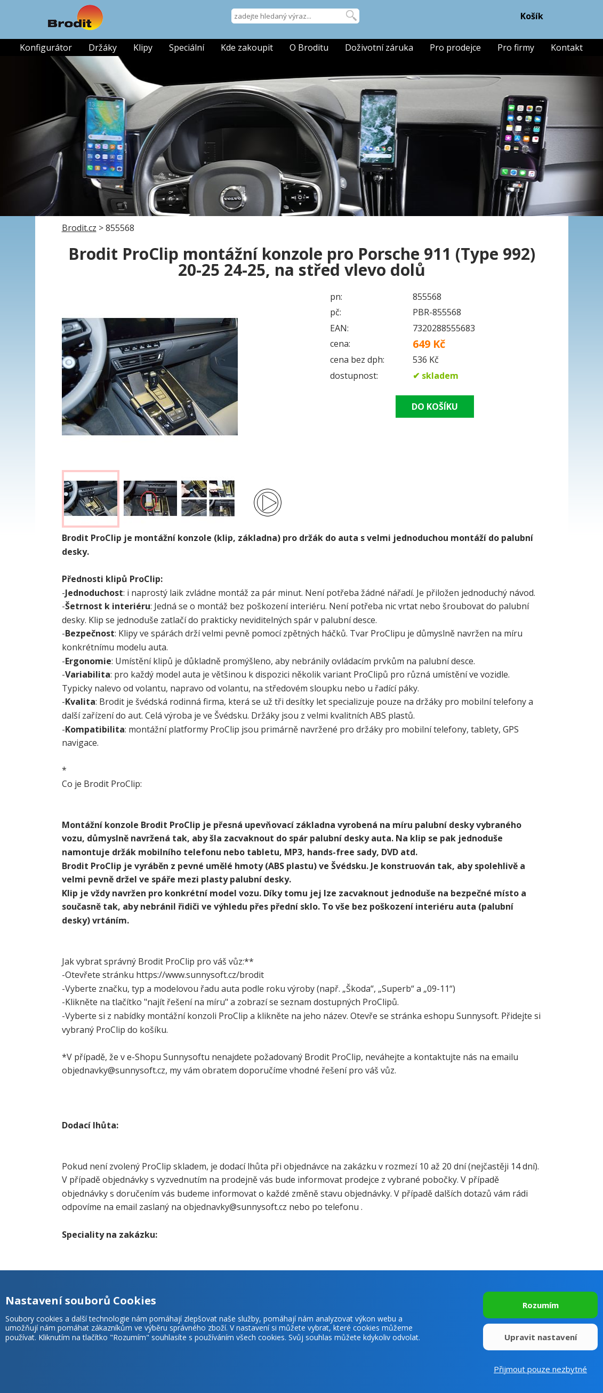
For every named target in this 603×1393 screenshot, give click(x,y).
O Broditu (309, 47)
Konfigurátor (46, 47)
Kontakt (567, 47)
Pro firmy (515, 47)
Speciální (186, 47)
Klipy (142, 47)
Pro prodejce (455, 47)
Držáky (103, 47)
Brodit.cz (79, 228)
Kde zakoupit (247, 47)
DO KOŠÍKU (435, 406)
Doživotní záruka (379, 47)
